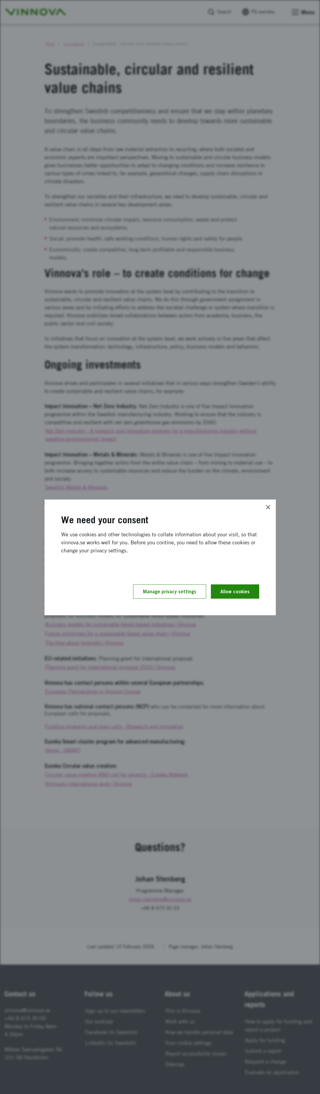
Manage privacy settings (169, 591)
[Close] (268, 507)
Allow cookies (235, 591)
